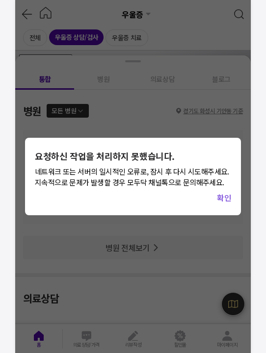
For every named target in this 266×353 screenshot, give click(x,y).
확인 (224, 197)
